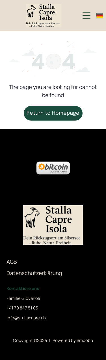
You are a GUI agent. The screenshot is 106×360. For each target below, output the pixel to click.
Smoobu (85, 340)
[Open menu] (86, 15)
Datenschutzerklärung (34, 273)
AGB (12, 261)
